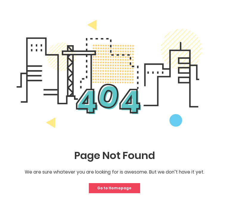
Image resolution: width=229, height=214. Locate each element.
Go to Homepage (114, 188)
